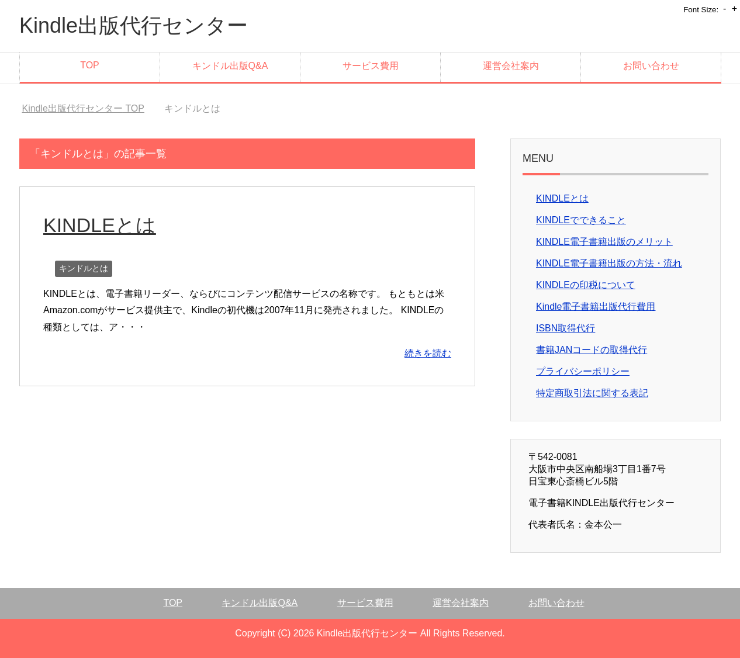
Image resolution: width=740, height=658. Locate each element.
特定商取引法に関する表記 (592, 393)
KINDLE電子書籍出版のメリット (604, 242)
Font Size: (700, 9)
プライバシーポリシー (583, 371)
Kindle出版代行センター (133, 25)
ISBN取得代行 (565, 328)
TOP (89, 65)
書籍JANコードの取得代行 (591, 350)
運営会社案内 (511, 66)
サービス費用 (371, 66)
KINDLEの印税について (585, 285)
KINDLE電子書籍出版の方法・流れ (609, 263)
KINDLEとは (99, 225)
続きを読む (427, 353)
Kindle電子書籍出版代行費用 (595, 306)
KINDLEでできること (581, 220)
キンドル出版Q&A (230, 66)
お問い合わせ (651, 66)
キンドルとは (83, 268)
